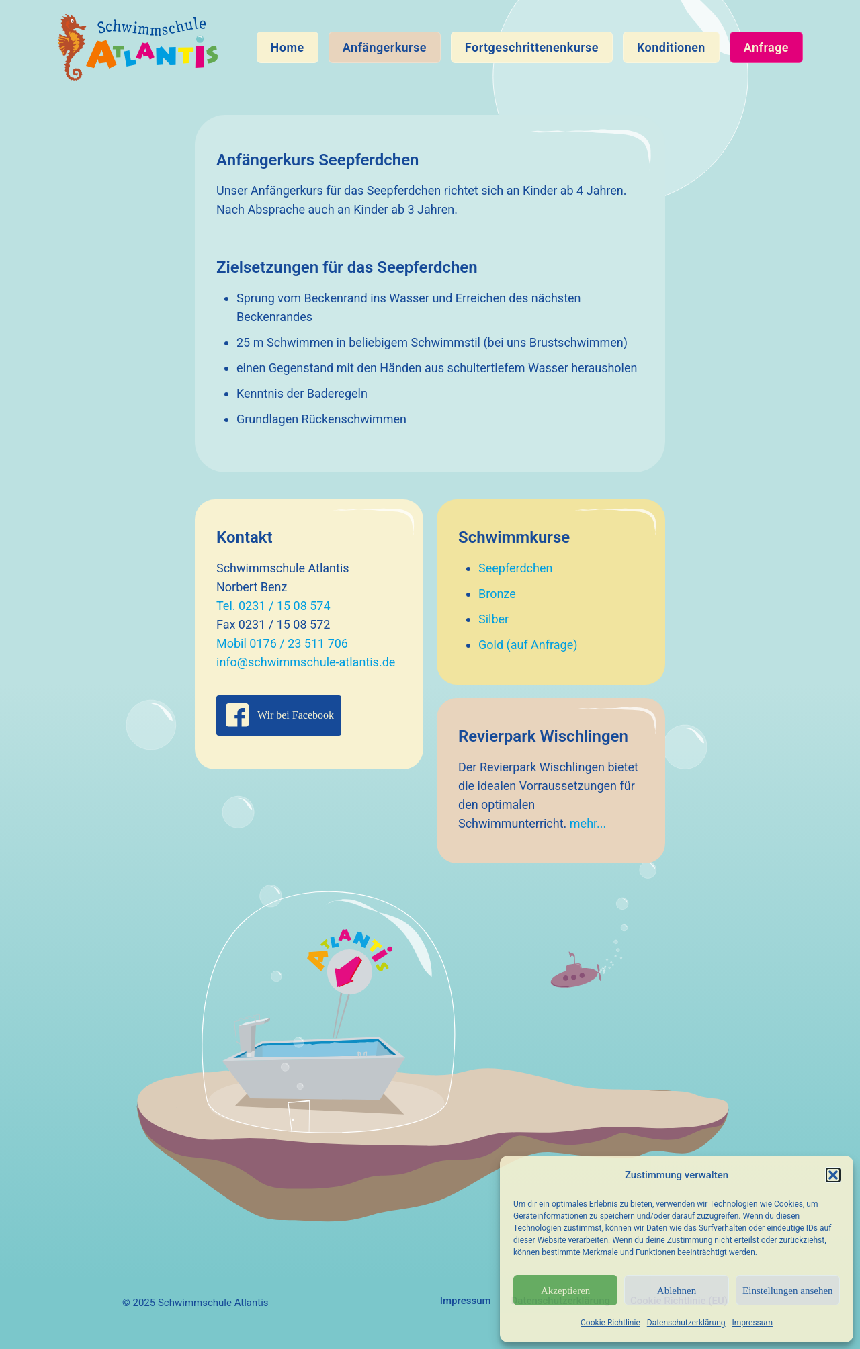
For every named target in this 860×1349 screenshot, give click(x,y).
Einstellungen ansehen (787, 1290)
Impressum (752, 1323)
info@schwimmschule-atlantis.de (305, 662)
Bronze (497, 593)
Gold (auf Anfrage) (528, 645)
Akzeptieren (565, 1290)
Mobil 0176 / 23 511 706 (282, 643)
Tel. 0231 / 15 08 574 (273, 606)
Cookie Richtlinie (610, 1323)
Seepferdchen (515, 568)
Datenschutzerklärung (686, 1323)
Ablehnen (676, 1290)
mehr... (588, 823)
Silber (493, 619)
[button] (833, 1175)
